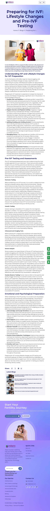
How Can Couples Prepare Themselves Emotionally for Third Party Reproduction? (28, 380)
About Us (28, 448)
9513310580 (26, 416)
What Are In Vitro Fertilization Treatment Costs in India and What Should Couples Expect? (28, 384)
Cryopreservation (9, 491)
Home (15, 30)
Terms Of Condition (18, 505)
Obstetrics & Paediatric (10, 496)
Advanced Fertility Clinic (10, 488)
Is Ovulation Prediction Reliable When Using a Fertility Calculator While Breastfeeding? (29, 375)
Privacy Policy (8, 505)
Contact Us (28, 458)
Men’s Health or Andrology (11, 483)
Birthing (7, 493)
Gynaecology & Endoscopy (11, 486)
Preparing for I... (30, 30)
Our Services (29, 450)
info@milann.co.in (31, 484)
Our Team (28, 453)
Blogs (21, 30)
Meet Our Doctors (30, 455)
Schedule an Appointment (12, 416)
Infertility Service (9, 480)
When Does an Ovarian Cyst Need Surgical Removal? (26, 391)
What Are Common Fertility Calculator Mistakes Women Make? (29, 387)
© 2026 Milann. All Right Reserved (14, 503)
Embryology (8, 498)
